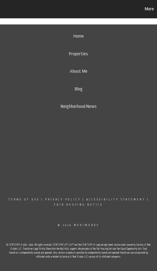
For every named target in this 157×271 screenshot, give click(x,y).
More (149, 9)
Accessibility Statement (115, 199)
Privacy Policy (63, 199)
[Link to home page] (34, 9)
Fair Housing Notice (78, 204)
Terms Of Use (24, 199)
